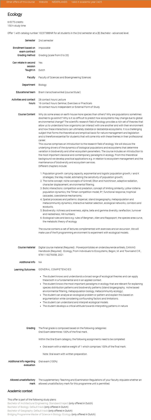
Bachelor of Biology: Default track (26, 407)
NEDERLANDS (59, 2)
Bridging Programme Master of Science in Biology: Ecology (39, 414)
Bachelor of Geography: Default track (28, 410)
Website (43, 2)
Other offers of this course (20, 2)
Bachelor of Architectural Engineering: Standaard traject (38, 403)
